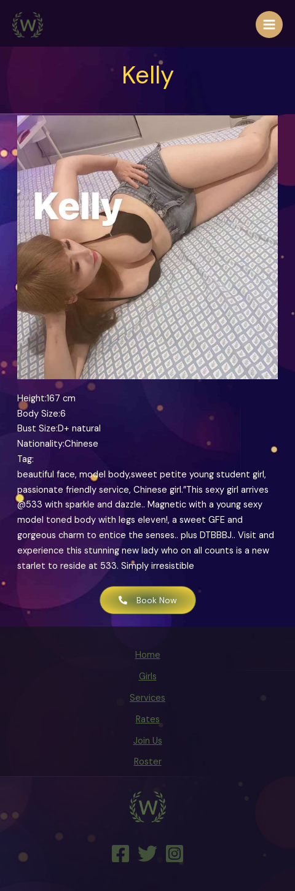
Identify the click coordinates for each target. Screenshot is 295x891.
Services (147, 698)
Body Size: (38, 414)
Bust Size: (37, 428)
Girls (148, 676)
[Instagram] (174, 853)
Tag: (25, 459)
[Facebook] (120, 853)
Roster (148, 762)
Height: (32, 398)
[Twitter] (147, 853)
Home (147, 655)
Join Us (147, 741)
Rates (148, 719)
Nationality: (41, 444)
